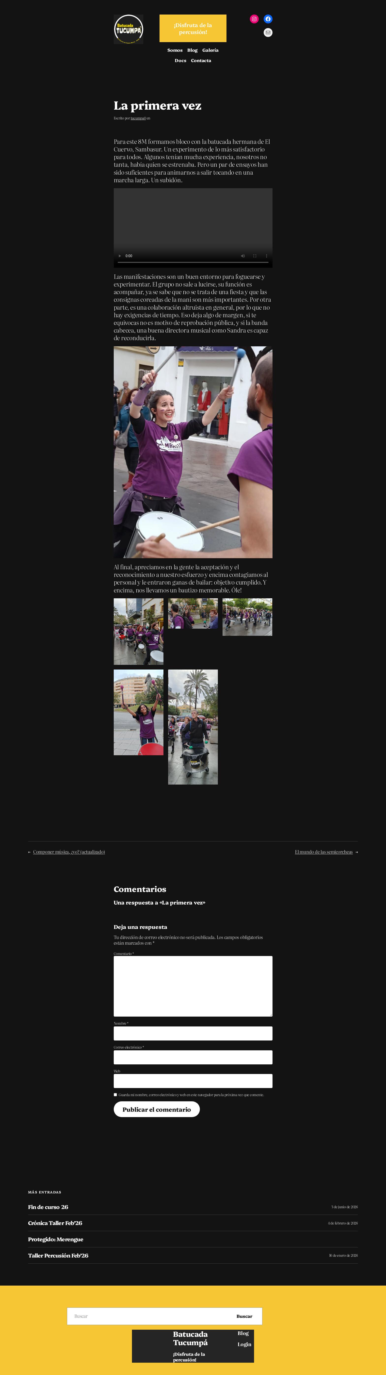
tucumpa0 (138, 118)
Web (117, 1071)
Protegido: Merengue (55, 1239)
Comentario (124, 953)
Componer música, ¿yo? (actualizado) (69, 851)
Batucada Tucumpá (190, 1337)
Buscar (244, 1316)
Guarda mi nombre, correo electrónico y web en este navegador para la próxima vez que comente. (191, 1094)
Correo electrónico (129, 1047)
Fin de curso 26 (48, 1207)
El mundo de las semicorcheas (324, 851)
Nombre (121, 1023)
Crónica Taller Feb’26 (55, 1223)
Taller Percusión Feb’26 (58, 1255)
